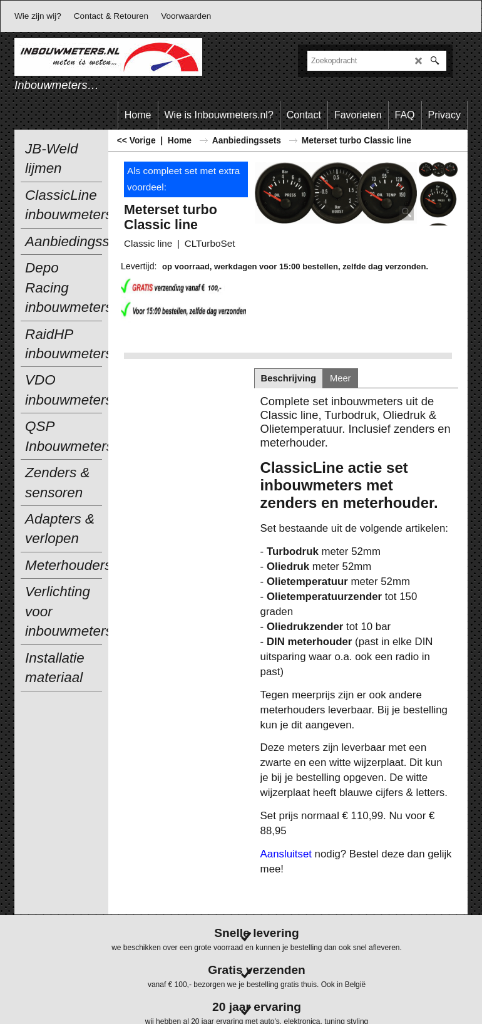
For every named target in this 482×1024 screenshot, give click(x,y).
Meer (340, 378)
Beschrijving (288, 378)
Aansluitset (286, 854)
